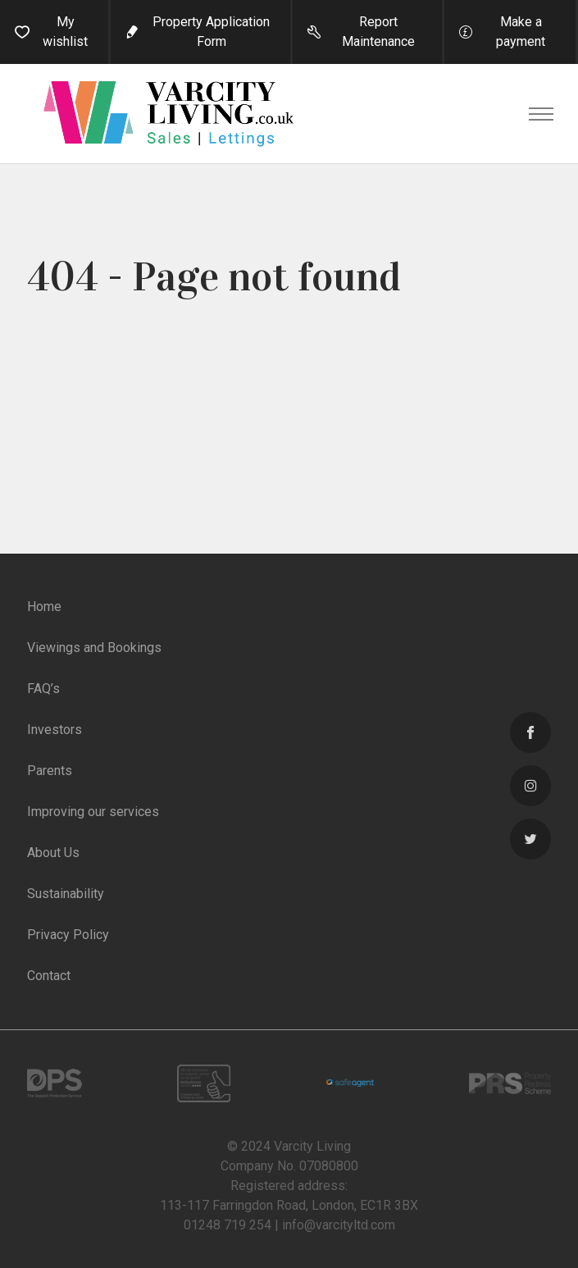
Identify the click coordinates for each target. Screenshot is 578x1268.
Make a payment (520, 31)
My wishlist (65, 31)
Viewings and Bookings (94, 647)
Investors (54, 729)
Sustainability (65, 893)
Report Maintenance (378, 31)
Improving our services (93, 811)
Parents (49, 770)
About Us (53, 852)
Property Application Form (211, 31)
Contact (49, 975)
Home (44, 606)
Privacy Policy (68, 934)
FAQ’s (43, 688)
